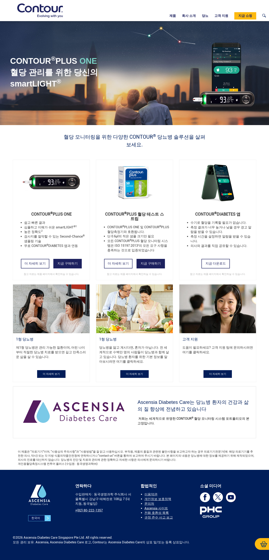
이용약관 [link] (150, 494)
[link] (40, 10)
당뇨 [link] (205, 16)
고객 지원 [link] (221, 16)
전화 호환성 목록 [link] (156, 513)
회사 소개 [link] (189, 16)
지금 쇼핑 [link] (245, 16)
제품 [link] (172, 16)
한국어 (41, 518)
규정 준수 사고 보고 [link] (158, 517)
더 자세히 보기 (35, 263)
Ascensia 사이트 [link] (156, 508)
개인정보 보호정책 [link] (157, 499)
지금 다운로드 (216, 263)
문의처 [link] (149, 504)
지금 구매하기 (67, 263)
